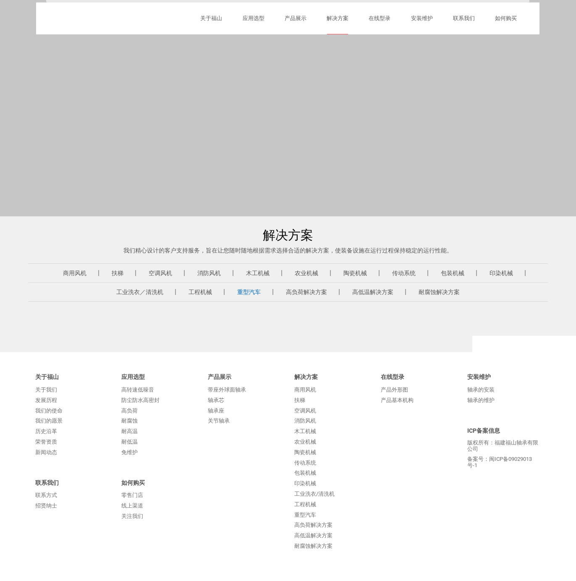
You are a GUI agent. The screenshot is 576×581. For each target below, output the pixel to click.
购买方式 (340, 29)
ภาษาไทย (421, 29)
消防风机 (209, 273)
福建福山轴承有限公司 (73, 50)
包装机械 (452, 273)
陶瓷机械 (355, 273)
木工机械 (258, 273)
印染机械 (501, 273)
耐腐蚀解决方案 (439, 292)
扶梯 (117, 273)
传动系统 (404, 273)
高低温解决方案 (372, 292)
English (499, 29)
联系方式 (380, 29)
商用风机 (74, 273)
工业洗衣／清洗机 (139, 292)
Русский (461, 29)
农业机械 (306, 273)
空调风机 (160, 273)
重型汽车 (249, 292)
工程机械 (200, 292)
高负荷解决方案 (306, 292)
